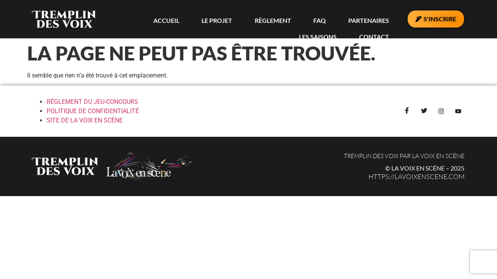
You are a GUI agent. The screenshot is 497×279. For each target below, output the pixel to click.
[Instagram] (441, 111)
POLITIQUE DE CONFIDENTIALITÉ (93, 111)
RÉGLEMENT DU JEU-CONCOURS (92, 101)
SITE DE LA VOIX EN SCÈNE (85, 120)
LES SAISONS (337, 19)
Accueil (133, 19)
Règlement (216, 19)
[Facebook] (407, 111)
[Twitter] (424, 111)
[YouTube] (458, 111)
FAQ (251, 19)
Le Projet (172, 19)
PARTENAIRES (288, 19)
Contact (380, 19)
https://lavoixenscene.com (416, 176)
